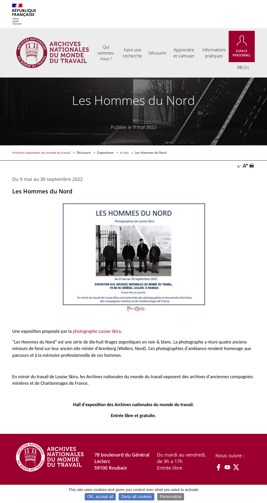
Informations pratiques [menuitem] (214, 52)
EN (246, 67)
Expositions (105, 152)
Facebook (218, 467)
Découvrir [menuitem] (157, 53)
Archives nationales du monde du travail (41, 152)
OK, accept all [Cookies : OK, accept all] (100, 496)
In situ (124, 152)
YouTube (227, 467)
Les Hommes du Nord (150, 152)
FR (239, 67)
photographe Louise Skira (97, 331)
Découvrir (84, 152)
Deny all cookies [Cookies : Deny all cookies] (136, 496)
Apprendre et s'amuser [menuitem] (184, 52)
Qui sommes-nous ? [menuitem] (106, 53)
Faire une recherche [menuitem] (132, 52)
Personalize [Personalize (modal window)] (171, 496)
